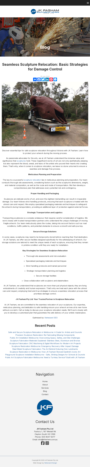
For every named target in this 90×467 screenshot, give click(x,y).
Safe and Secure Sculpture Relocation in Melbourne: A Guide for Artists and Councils (45, 332)
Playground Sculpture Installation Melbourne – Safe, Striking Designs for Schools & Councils (45, 355)
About (45, 385)
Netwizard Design (50, 463)
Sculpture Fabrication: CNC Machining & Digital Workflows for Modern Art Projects (45, 343)
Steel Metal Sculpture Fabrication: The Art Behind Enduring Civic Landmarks (45, 349)
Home (45, 381)
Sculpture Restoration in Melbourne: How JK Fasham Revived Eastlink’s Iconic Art (45, 352)
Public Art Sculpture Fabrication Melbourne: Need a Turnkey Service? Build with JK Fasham (45, 357)
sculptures (21, 161)
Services (45, 388)
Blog (45, 391)
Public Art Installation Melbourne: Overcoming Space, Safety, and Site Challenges (45, 338)
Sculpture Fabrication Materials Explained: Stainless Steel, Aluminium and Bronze (45, 341)
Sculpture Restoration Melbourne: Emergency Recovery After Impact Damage (45, 346)
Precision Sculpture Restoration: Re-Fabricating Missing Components (45, 335)
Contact (45, 394)
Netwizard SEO (51, 318)
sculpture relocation (32, 180)
